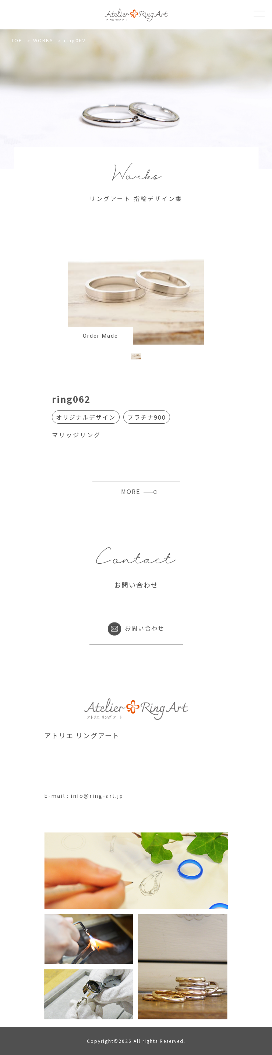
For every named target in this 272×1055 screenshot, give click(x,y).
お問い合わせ (136, 628)
